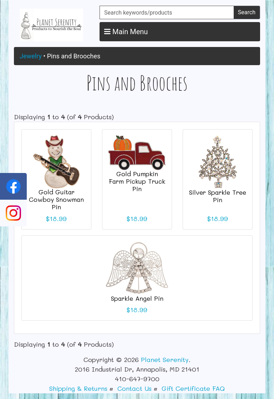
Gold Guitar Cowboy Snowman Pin (56, 199)
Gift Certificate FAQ (193, 388)
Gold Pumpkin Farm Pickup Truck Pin (137, 181)
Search (246, 12)
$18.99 (56, 218)
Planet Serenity (164, 359)
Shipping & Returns (78, 388)
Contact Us (134, 388)
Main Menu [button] (126, 31)
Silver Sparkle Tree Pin (217, 196)
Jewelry (31, 56)
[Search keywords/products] (167, 12)
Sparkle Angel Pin (137, 298)
